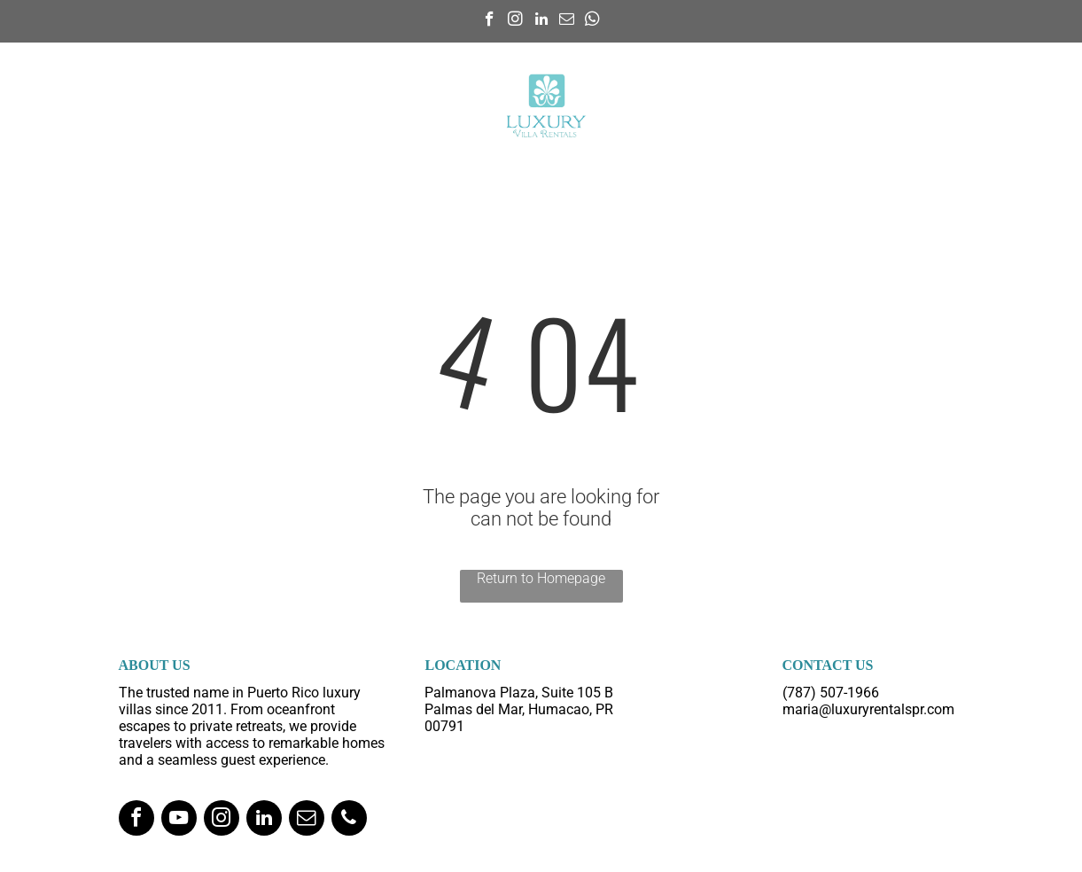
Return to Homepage (541, 578)
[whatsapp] (592, 21)
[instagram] (515, 21)
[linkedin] (541, 21)
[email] (567, 21)
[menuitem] (254, 85)
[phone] (349, 820)
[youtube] (179, 820)
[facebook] (490, 21)
